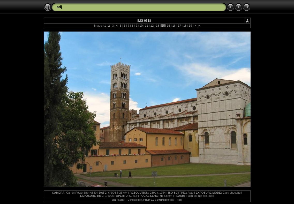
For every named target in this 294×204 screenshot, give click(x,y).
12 (152, 25)
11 (146, 25)
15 (168, 25)
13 (157, 25)
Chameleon (163, 200)
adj (59, 7)
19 (190, 25)
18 (185, 25)
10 (141, 25)
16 (174, 25)
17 (179, 25)
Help (179, 200)
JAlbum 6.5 (148, 200)
